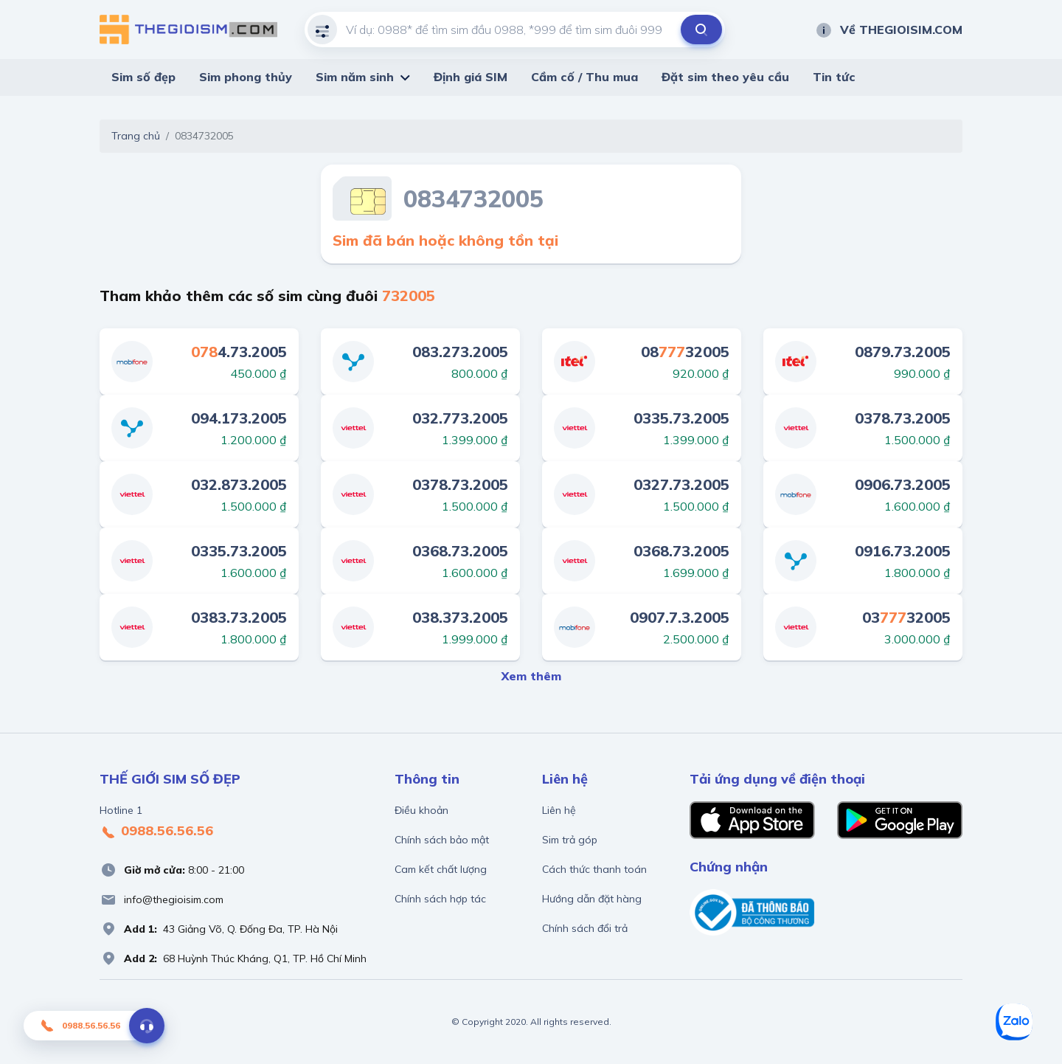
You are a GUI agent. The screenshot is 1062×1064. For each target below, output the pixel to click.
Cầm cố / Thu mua (584, 76)
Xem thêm (531, 676)
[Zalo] (1014, 1021)
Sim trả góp (569, 839)
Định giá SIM (470, 76)
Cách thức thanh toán (594, 869)
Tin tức (834, 76)
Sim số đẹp (143, 76)
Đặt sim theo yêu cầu (725, 76)
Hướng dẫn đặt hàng (592, 898)
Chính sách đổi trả (585, 928)
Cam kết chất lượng (441, 869)
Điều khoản (421, 810)
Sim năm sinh (355, 76)
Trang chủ (135, 135)
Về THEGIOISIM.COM (888, 29)
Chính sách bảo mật (442, 839)
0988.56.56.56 (156, 831)
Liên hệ (559, 810)
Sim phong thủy (245, 76)
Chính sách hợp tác (440, 898)
